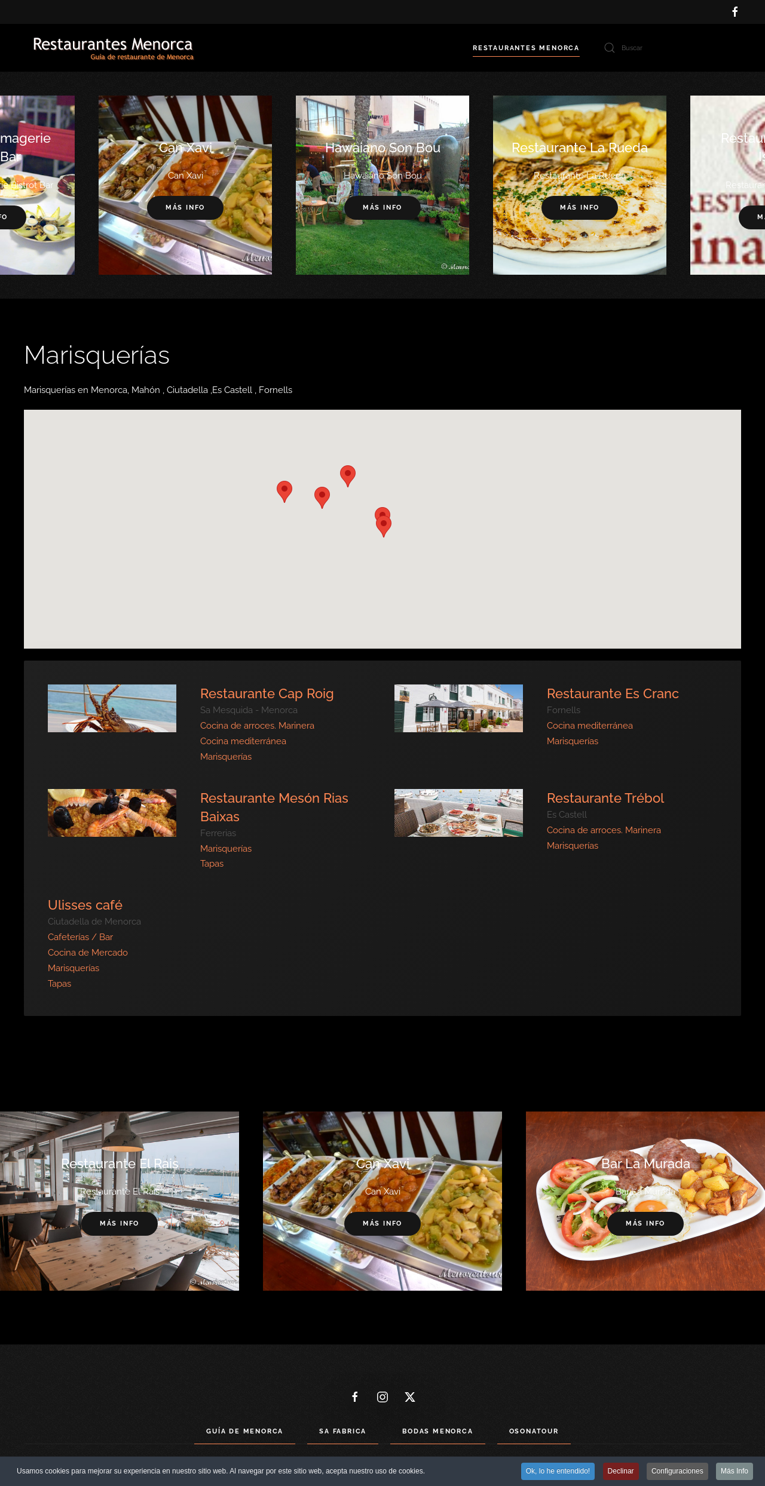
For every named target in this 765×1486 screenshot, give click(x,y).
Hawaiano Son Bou (382, 147)
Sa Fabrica (342, 1431)
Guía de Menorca (244, 1431)
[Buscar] (669, 48)
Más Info (734, 1472)
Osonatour (534, 1431)
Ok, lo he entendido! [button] (558, 1472)
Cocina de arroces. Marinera (257, 725)
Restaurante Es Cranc (613, 693)
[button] (348, 476)
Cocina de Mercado (88, 952)
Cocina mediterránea (243, 741)
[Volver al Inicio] (113, 48)
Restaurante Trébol (605, 798)
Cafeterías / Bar (80, 937)
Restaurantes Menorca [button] (526, 48)
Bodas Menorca (437, 1431)
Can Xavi (185, 147)
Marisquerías (226, 756)
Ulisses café (85, 905)
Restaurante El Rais (120, 1163)
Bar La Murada (645, 1163)
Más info (382, 208)
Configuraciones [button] (677, 1472)
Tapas (212, 863)
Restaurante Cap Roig (267, 693)
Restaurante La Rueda (580, 147)
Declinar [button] (621, 1472)
